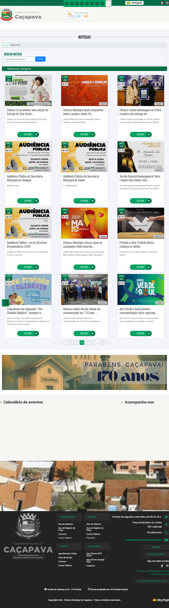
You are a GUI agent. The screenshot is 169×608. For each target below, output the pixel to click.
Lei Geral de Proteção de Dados (152, 581)
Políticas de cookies (159, 574)
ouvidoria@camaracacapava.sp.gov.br (143, 540)
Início (6, 45)
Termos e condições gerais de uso (153, 571)
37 (103, 342)
